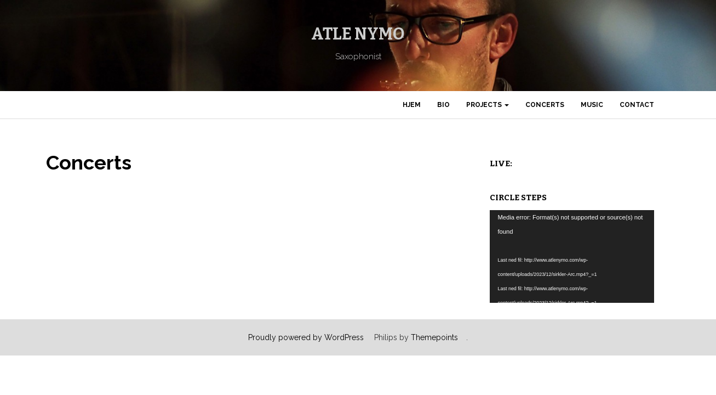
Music (592, 105)
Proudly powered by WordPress (306, 337)
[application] (572, 256)
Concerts (544, 105)
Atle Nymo (358, 34)
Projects (487, 105)
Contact (637, 105)
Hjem (412, 105)
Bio (443, 105)
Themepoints (434, 337)
